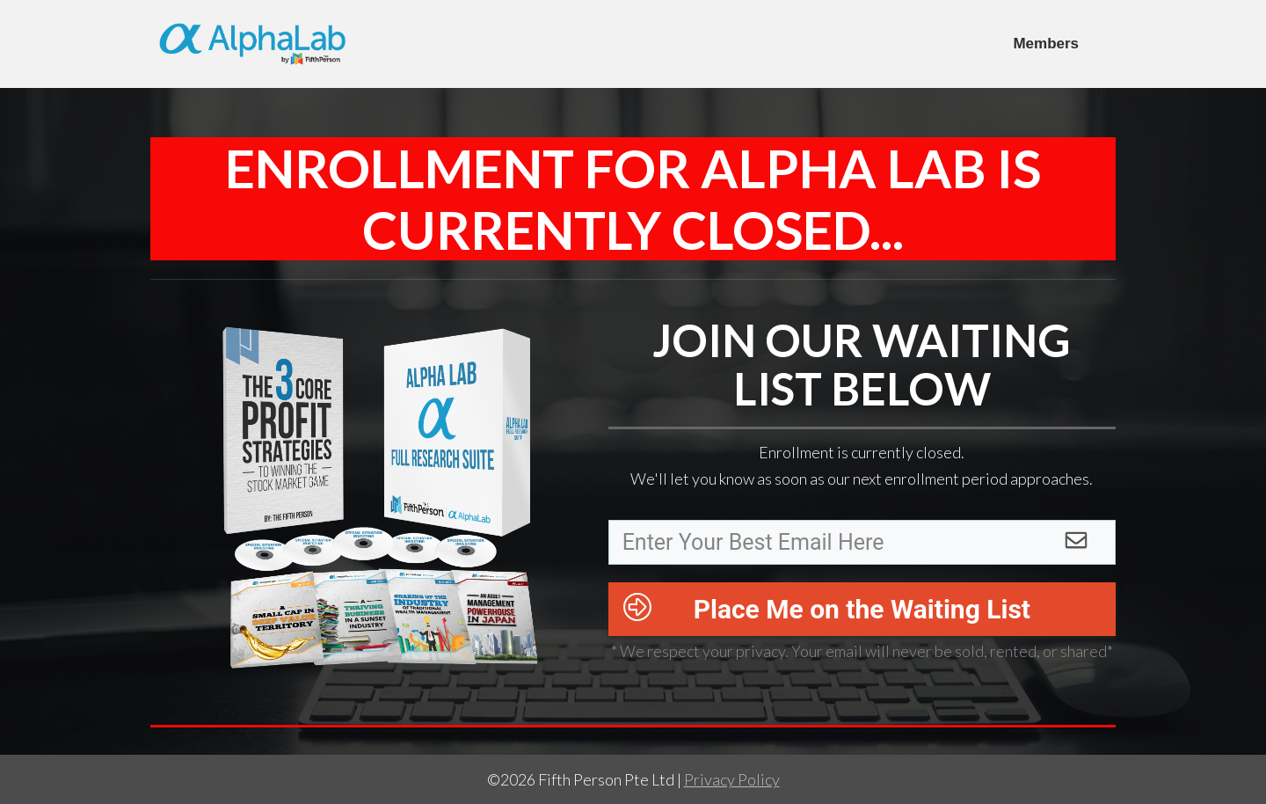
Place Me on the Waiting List (862, 609)
